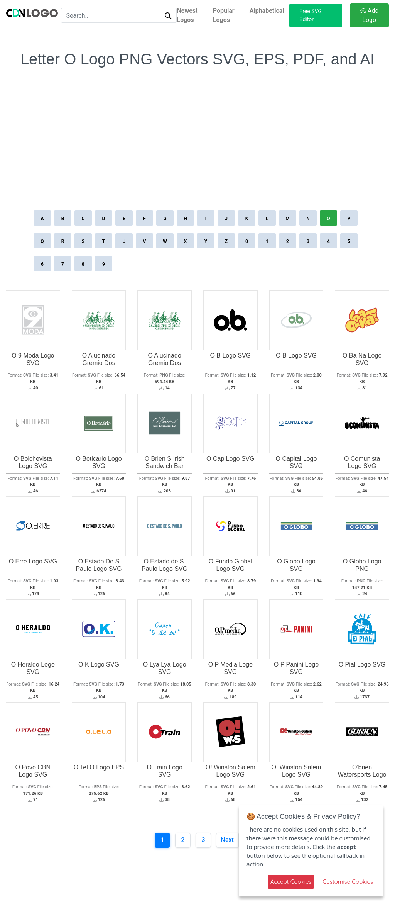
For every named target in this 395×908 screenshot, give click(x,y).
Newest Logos (187, 15)
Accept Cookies (291, 881)
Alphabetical (267, 10)
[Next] (227, 840)
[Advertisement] (197, 150)
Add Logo (369, 15)
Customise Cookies (347, 881)
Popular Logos (224, 15)
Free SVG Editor (311, 15)
